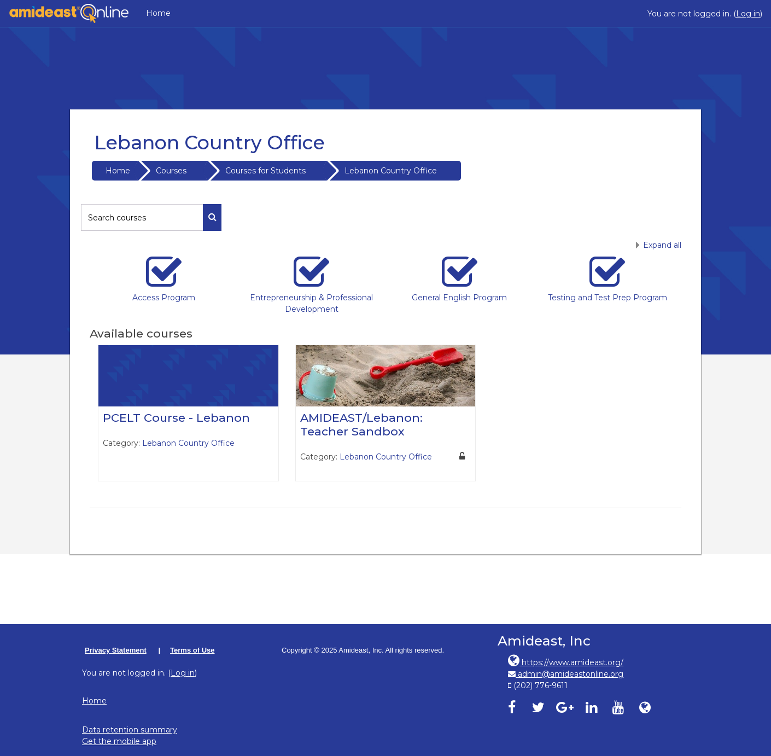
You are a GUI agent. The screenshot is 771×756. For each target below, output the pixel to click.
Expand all (662, 245)
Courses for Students (265, 171)
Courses (171, 171)
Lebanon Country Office (390, 171)
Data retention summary (129, 730)
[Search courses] (142, 217)
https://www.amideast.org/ (565, 662)
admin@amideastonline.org (565, 674)
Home (158, 13)
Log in (748, 14)
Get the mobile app (119, 741)
